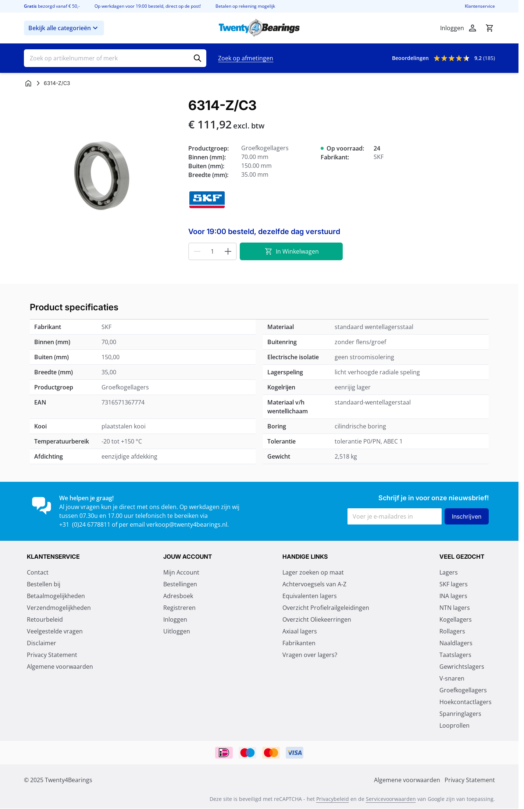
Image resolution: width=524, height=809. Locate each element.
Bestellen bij (43, 584)
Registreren (179, 608)
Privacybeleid (332, 799)
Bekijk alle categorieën (64, 28)
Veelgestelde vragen (55, 631)
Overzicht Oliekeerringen (316, 619)
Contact (38, 572)
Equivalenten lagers (309, 596)
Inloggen (175, 619)
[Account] (472, 27)
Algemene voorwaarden (60, 667)
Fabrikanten (299, 643)
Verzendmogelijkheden (59, 608)
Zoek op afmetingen (245, 58)
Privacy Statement (52, 655)
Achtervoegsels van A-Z (314, 584)
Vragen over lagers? (309, 655)
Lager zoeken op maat (313, 572)
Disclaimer (41, 643)
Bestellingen (180, 584)
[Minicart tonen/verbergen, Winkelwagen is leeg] (489, 27)
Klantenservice (480, 6)
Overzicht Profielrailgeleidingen (325, 608)
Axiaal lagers (299, 631)
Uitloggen (176, 631)
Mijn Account (181, 572)
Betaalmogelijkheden (56, 596)
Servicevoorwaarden (391, 799)
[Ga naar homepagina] (28, 83)
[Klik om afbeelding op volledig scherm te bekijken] (102, 176)
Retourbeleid (45, 619)
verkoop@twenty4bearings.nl (186, 524)
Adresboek (178, 596)
